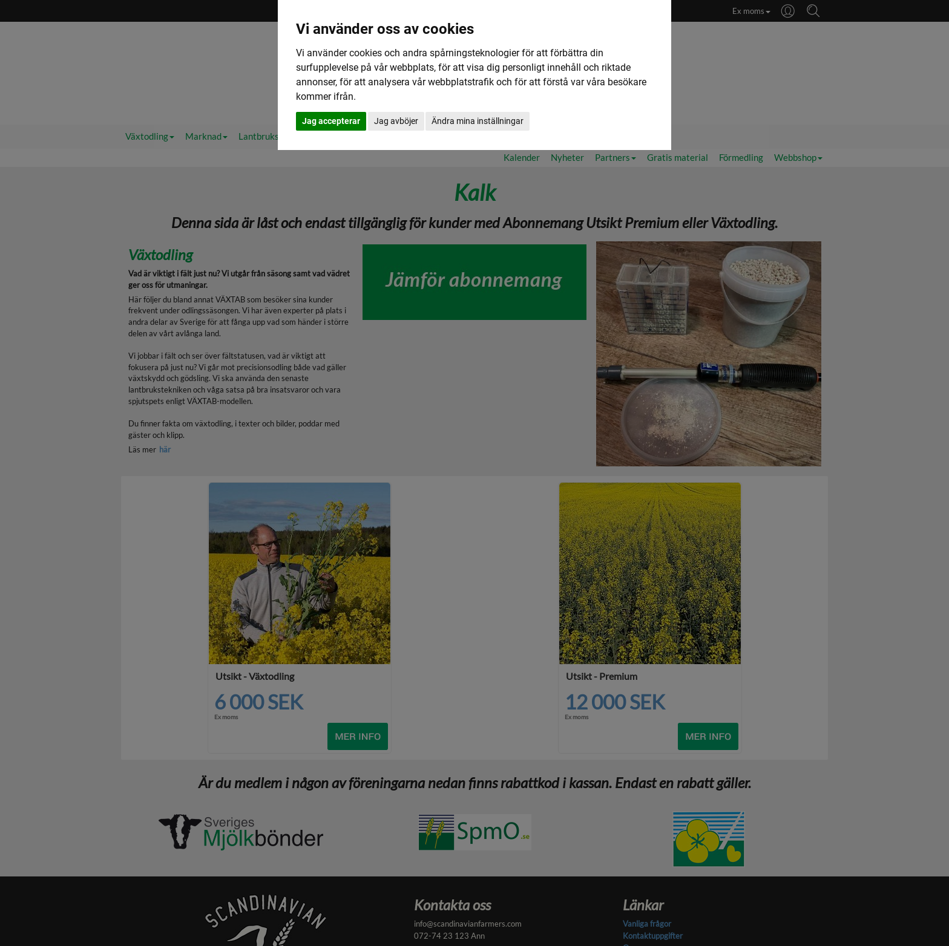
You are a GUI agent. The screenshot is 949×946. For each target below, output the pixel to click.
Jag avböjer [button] (396, 121)
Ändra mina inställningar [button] (478, 121)
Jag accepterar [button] (331, 121)
